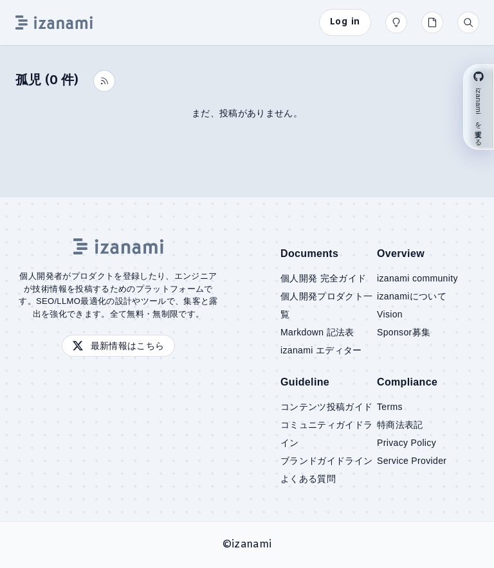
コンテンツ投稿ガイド (326, 407)
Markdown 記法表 (317, 332)
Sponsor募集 (403, 332)
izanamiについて (411, 296)
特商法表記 (400, 425)
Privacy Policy (406, 443)
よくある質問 (308, 479)
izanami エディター (321, 350)
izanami (251, 544)
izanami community (417, 278)
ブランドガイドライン (326, 461)
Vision (390, 314)
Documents (309, 253)
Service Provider (411, 461)
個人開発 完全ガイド (323, 278)
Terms (390, 407)
